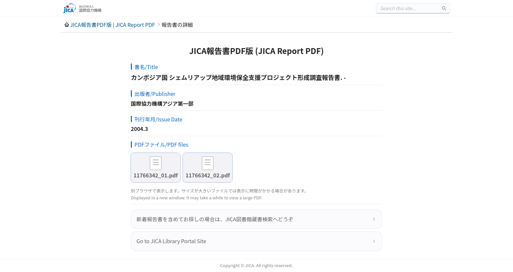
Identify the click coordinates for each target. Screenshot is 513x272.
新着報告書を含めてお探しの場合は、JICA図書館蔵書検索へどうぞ (214, 219)
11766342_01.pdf (155, 175)
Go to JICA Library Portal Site (171, 241)
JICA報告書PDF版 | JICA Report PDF (112, 24)
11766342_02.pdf (208, 175)
